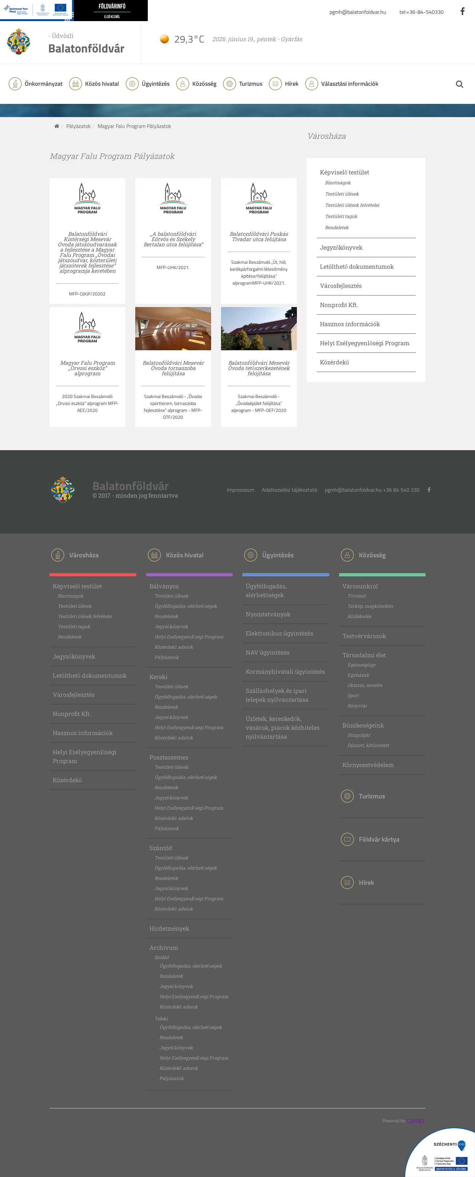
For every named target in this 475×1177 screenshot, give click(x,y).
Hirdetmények (169, 928)
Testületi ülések (342, 194)
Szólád (161, 957)
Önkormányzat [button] (42, 83)
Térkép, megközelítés (370, 606)
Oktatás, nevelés (364, 685)
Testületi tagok (341, 216)
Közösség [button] (203, 83)
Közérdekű (334, 362)
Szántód (160, 848)
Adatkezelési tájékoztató (289, 489)
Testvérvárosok (364, 636)
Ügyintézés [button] (155, 83)
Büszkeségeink (363, 725)
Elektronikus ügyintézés (279, 633)
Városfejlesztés (341, 286)
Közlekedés (359, 616)
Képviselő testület (344, 172)
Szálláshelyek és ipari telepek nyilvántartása (277, 695)
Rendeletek (337, 227)
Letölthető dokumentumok (357, 266)
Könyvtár (357, 705)
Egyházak (358, 675)
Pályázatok (78, 126)
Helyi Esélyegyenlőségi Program (364, 343)
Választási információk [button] (349, 83)
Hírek (291, 83)
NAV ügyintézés (268, 652)
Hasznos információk (350, 324)
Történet (356, 596)
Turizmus (250, 83)
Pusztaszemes (168, 757)
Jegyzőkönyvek (341, 247)
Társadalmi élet (364, 655)
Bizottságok (338, 182)
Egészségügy (361, 665)
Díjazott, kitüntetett (368, 745)
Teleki (161, 1018)
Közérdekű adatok (173, 647)
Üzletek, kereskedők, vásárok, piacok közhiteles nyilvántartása (283, 727)
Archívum (163, 947)
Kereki (158, 677)
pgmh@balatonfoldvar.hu (358, 12)
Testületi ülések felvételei (352, 205)
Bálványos (164, 586)
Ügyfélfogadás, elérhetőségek (185, 606)
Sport (353, 695)
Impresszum (240, 489)
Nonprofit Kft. (339, 305)
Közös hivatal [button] (101, 83)
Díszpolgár (358, 735)
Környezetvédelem (368, 765)
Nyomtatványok (268, 614)
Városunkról (360, 586)
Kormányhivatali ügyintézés (285, 671)
